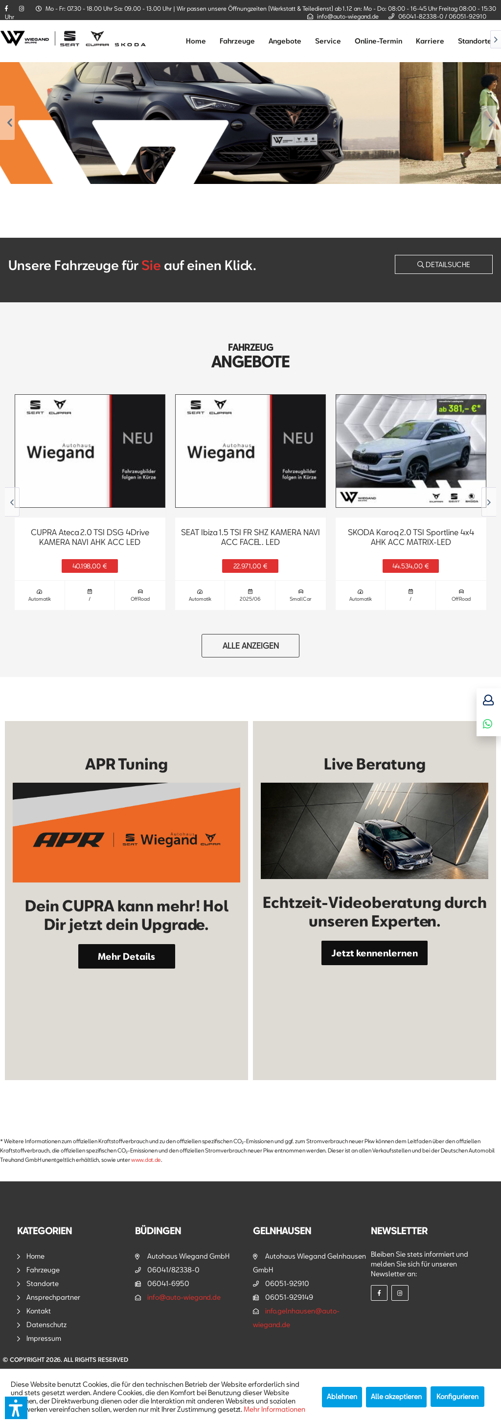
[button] (16, 1408)
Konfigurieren (457, 1396)
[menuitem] (196, 41)
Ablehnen (342, 1396)
